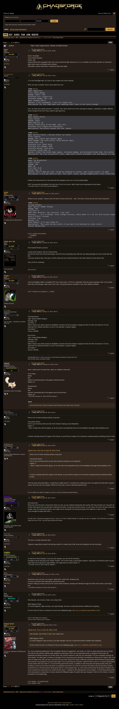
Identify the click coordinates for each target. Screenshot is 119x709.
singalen (7, 552)
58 (19, 42)
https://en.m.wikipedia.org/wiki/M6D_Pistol (86, 610)
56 (14, 42)
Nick (5, 573)
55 (12, 42)
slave (6, 49)
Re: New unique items (38, 49)
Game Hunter (47, 37)
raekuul (6, 363)
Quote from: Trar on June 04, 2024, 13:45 (42, 630)
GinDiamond (8, 444)
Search (16, 35)
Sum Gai (7, 411)
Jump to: (91, 696)
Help (10, 35)
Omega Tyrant (9, 624)
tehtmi (41, 37)
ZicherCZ (7, 496)
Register (35, 35)
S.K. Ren (7, 310)
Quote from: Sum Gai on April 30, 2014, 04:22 (44, 450)
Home (6, 35)
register (16, 17)
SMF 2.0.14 (51, 702)
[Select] (35, 89)
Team (23, 35)
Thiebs (6, 276)
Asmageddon (8, 74)
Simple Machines (66, 702)
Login (28, 35)
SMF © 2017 (58, 702)
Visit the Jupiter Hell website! (18, 29)
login (10, 17)
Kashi (6, 192)
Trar (5, 594)
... (10, 42)
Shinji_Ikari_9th (9, 241)
